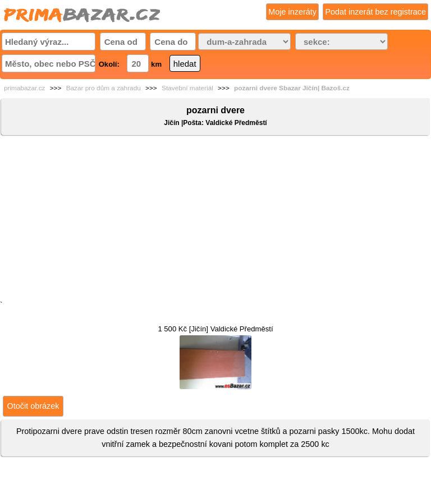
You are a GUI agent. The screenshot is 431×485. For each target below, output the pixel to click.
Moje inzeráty (292, 11)
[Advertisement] (215, 220)
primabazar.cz (24, 88)
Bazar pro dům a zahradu (103, 88)
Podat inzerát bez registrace (375, 11)
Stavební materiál (187, 88)
